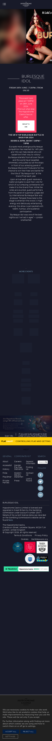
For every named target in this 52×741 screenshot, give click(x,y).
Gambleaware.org (39, 539)
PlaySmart (7, 477)
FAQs (5, 473)
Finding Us (29, 468)
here (11, 520)
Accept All (10, 731)
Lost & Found (29, 480)
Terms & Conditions (23, 535)
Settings (10, 736)
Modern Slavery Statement (18, 475)
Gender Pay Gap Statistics (18, 467)
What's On (26, 125)
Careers (17, 461)
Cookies (24, 539)
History (6, 469)
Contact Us (30, 474)
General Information (30, 462)
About (5, 461)
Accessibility (7, 465)
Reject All (28, 731)
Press (17, 481)
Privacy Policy (41, 535)
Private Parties (6, 482)
